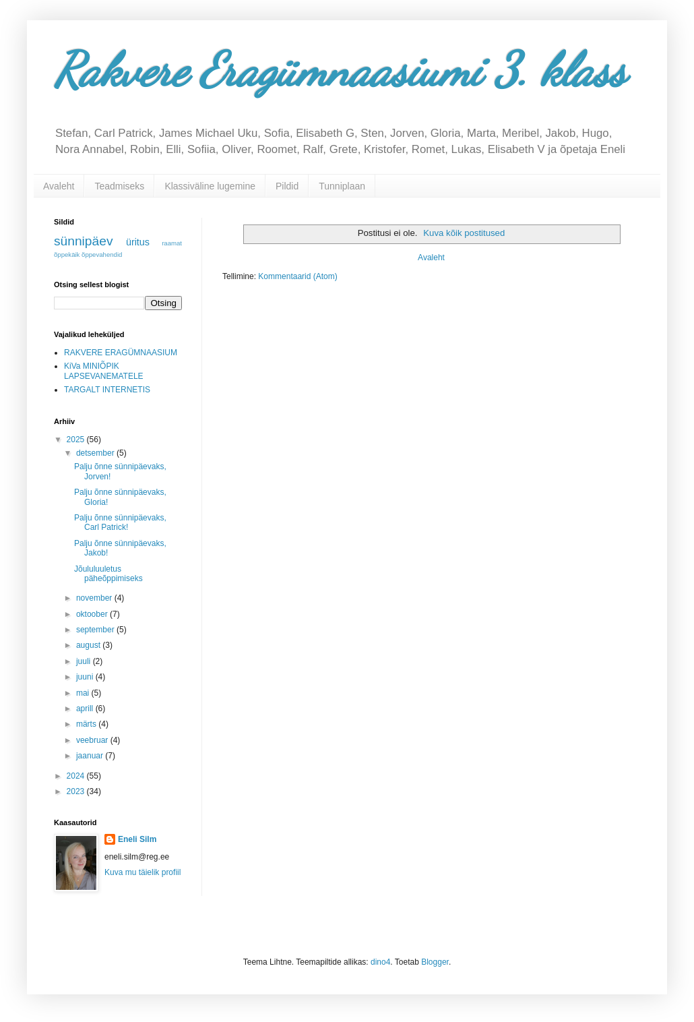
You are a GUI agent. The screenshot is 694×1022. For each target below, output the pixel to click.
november (95, 598)
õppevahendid (102, 254)
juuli (84, 661)
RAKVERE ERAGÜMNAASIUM (120, 352)
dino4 (380, 962)
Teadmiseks (119, 186)
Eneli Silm (137, 839)
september (96, 629)
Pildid (287, 186)
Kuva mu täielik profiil (142, 872)
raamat (172, 243)
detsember (96, 453)
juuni (86, 677)
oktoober (93, 614)
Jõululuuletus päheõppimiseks (108, 573)
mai (84, 693)
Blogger (435, 962)
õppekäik (67, 254)
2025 (77, 439)
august (89, 645)
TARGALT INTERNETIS (107, 389)
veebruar (93, 740)
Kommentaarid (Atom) (297, 276)
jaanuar (90, 755)
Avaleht (58, 186)
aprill (86, 708)
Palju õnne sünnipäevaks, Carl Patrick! (120, 522)
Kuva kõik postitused (464, 233)
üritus (138, 242)
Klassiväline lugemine (209, 186)
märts (87, 724)
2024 (77, 776)
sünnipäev (83, 241)
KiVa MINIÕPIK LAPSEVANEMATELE (104, 370)
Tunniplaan (342, 186)
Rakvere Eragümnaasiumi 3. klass (340, 70)
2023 (77, 791)
